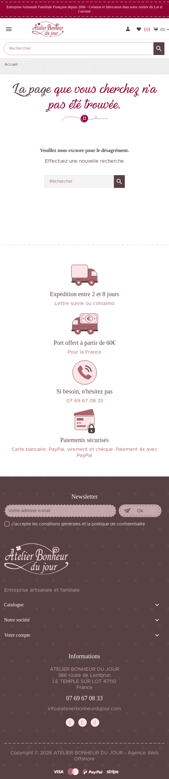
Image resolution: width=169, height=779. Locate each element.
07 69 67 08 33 (84, 698)
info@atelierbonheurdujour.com (84, 708)
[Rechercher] (84, 48)
